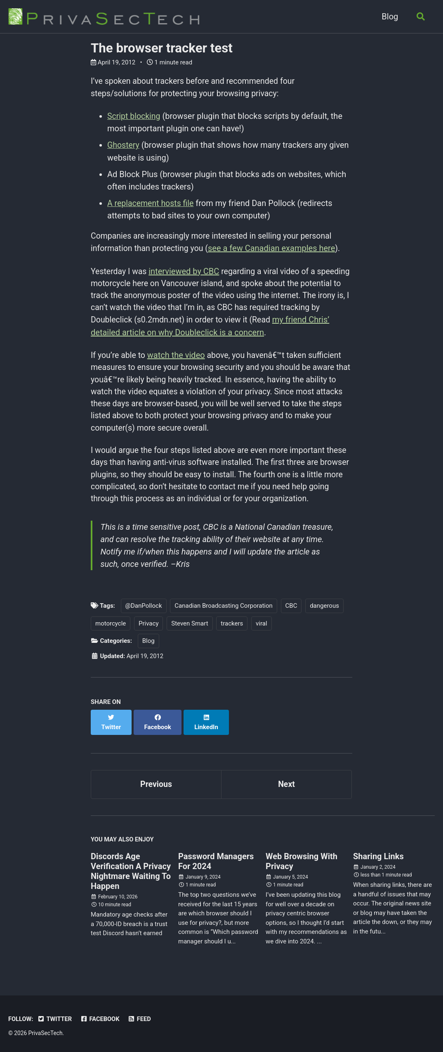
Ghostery (123, 146)
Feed (141, 1017)
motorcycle (110, 630)
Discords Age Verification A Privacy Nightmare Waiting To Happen (131, 870)
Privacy (148, 630)
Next (286, 782)
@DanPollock (143, 612)
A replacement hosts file (151, 204)
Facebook (102, 1017)
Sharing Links (378, 855)
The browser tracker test (162, 48)
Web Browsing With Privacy (301, 860)
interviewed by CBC (185, 272)
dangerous (324, 612)
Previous (156, 782)
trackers (232, 630)
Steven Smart (189, 630)
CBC (291, 612)
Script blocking (134, 117)
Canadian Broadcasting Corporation (223, 612)
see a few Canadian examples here (274, 249)
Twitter (55, 1017)
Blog (388, 16)
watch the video (178, 357)
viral (261, 630)
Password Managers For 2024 (216, 860)
